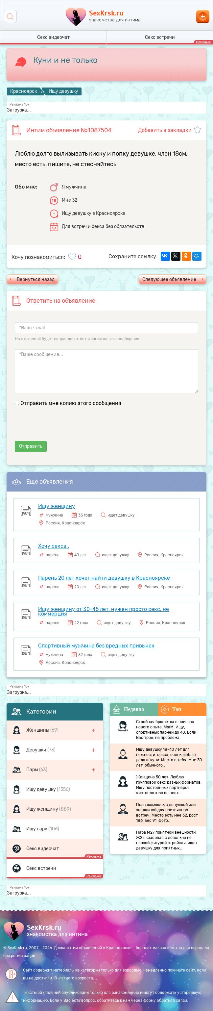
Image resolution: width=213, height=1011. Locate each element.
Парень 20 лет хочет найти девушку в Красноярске (104, 578)
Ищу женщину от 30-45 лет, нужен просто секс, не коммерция (103, 611)
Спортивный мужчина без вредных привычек (96, 646)
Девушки (36, 750)
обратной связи (172, 1000)
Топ (171, 709)
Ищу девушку (41, 789)
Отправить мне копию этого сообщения (70, 403)
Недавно (128, 709)
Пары (32, 769)
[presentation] (65, 428)
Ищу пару (37, 829)
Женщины (38, 730)
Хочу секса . (53, 546)
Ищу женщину (42, 809)
